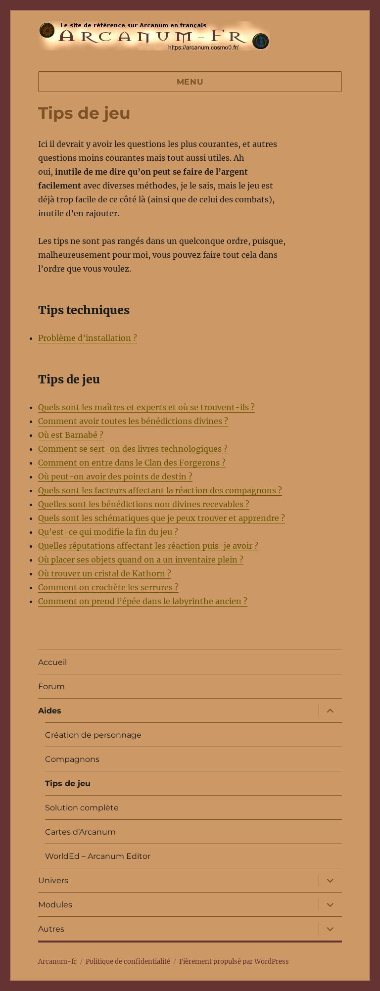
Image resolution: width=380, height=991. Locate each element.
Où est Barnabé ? (70, 435)
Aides (49, 710)
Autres (51, 929)
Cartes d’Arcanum (80, 832)
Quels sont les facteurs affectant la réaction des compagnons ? (160, 490)
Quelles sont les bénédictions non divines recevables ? (143, 504)
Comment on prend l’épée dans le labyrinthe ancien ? (142, 601)
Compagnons (72, 759)
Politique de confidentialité (128, 961)
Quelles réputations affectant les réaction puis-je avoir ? (148, 546)
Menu (190, 82)
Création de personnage (93, 735)
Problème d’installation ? (87, 338)
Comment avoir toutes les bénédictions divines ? (133, 421)
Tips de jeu (68, 783)
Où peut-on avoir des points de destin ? (115, 476)
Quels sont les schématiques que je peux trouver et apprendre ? (161, 518)
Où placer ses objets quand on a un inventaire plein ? (140, 560)
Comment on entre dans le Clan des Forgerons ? (132, 463)
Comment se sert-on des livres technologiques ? (133, 449)
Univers (53, 880)
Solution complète (82, 807)
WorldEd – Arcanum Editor (97, 856)
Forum (51, 686)
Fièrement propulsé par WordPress (234, 961)
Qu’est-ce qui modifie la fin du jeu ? (108, 532)
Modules (55, 904)
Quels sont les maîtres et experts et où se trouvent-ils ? (146, 407)
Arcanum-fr (154, 35)
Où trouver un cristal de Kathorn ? (104, 573)
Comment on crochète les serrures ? (108, 587)
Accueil (52, 662)
